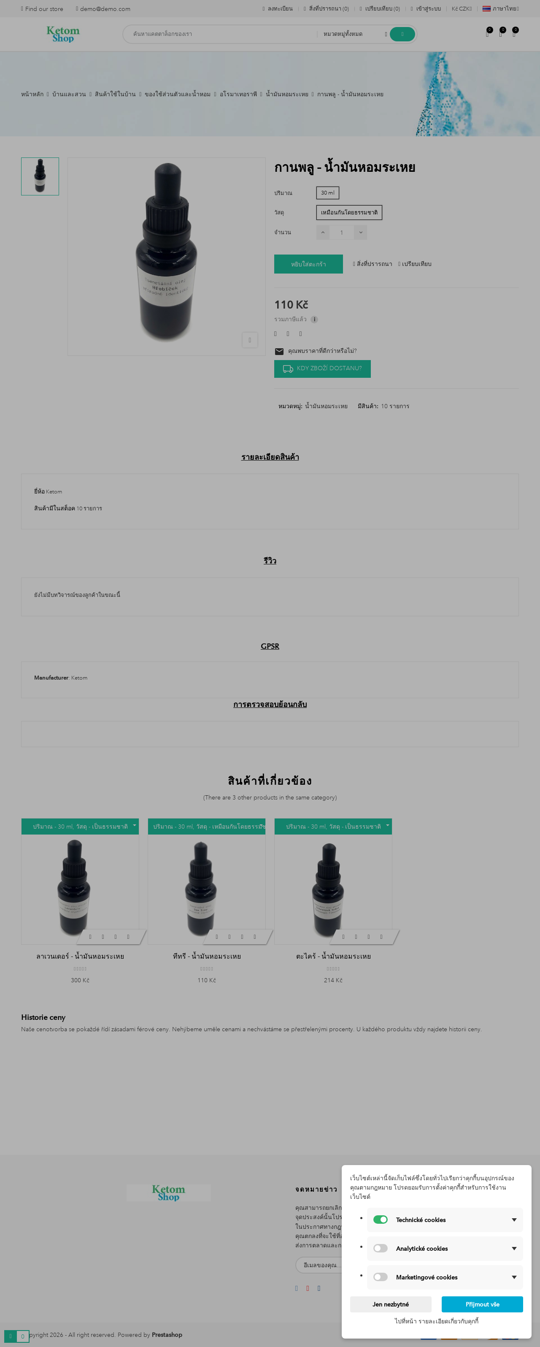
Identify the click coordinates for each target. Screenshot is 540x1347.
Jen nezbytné (391, 1304)
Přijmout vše (483, 1304)
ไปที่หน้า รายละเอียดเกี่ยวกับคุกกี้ (436, 1321)
